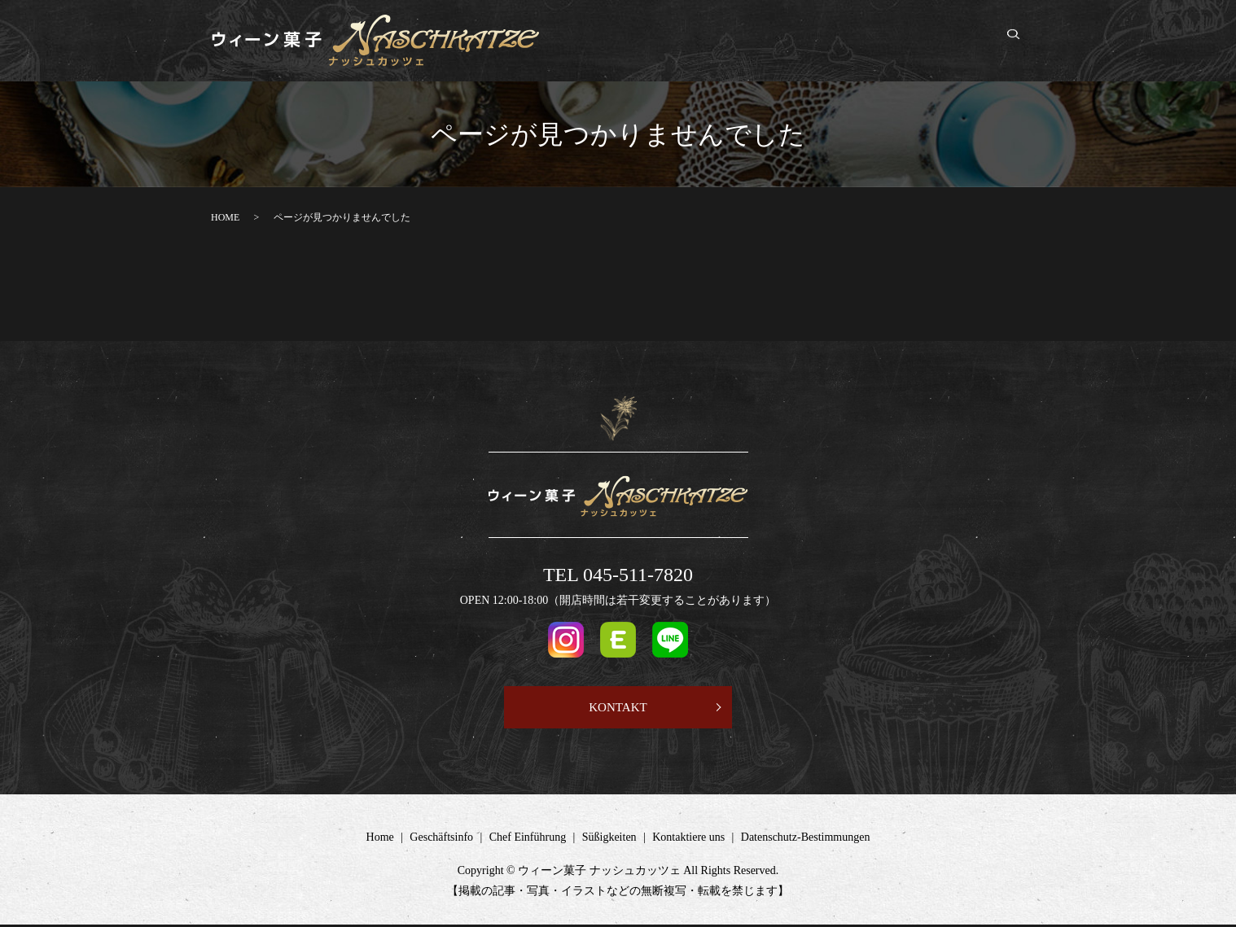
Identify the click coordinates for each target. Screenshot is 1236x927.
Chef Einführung (779, 41)
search (1022, 42)
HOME (225, 217)
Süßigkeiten (867, 41)
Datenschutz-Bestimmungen (805, 839)
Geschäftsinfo (686, 41)
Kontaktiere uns (952, 41)
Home (621, 41)
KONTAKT (618, 708)
